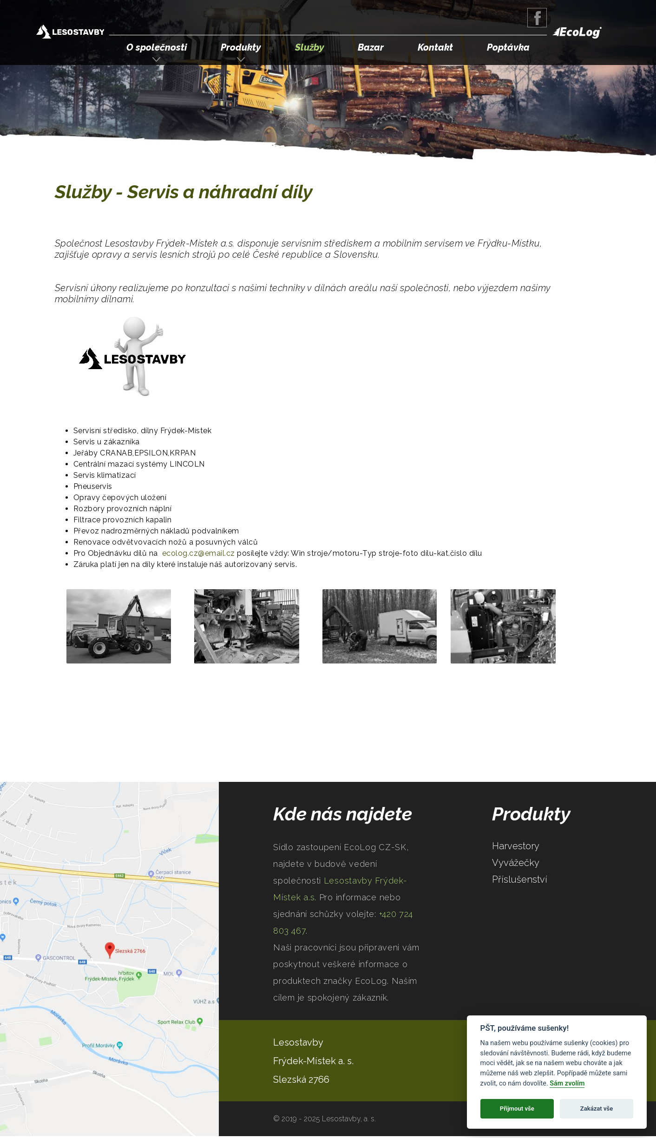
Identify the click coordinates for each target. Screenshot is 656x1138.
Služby (309, 47)
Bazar (371, 47)
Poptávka (508, 47)
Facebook (537, 17)
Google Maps (109, 959)
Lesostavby (298, 1042)
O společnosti (156, 47)
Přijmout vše (517, 1108)
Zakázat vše (596, 1108)
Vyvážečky (515, 862)
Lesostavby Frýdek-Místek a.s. (70, 33)
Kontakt (435, 47)
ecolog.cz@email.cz (198, 553)
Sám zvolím (567, 1083)
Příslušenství (519, 879)
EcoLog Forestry (577, 32)
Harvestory (515, 846)
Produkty (241, 47)
